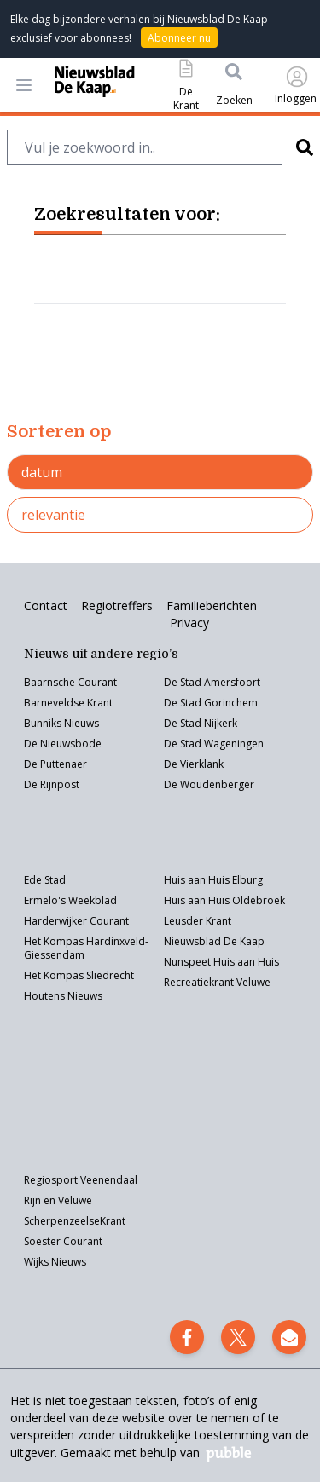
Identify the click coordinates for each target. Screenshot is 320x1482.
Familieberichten (211, 605)
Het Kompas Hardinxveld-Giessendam (86, 948)
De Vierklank (194, 764)
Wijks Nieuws (55, 1261)
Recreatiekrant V (203, 982)
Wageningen (232, 743)
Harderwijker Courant (76, 921)
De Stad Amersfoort (212, 682)
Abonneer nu (179, 38)
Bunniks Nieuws (61, 723)
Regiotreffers (117, 605)
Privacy (189, 622)
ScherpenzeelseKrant (74, 1221)
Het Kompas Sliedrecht (79, 975)
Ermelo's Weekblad (70, 900)
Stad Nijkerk (208, 723)
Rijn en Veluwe (58, 1200)
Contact (45, 605)
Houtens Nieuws (63, 996)
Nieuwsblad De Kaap (214, 941)
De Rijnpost (51, 784)
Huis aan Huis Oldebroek (224, 900)
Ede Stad (45, 880)
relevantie (53, 514)
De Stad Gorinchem (211, 702)
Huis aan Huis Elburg (213, 880)
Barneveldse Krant (68, 702)
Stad (190, 743)
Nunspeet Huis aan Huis (221, 961)
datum (41, 472)
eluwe (256, 982)
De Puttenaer (55, 764)
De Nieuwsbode (63, 743)
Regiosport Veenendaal (80, 1180)
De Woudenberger (209, 784)
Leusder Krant (197, 921)
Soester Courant (63, 1241)
